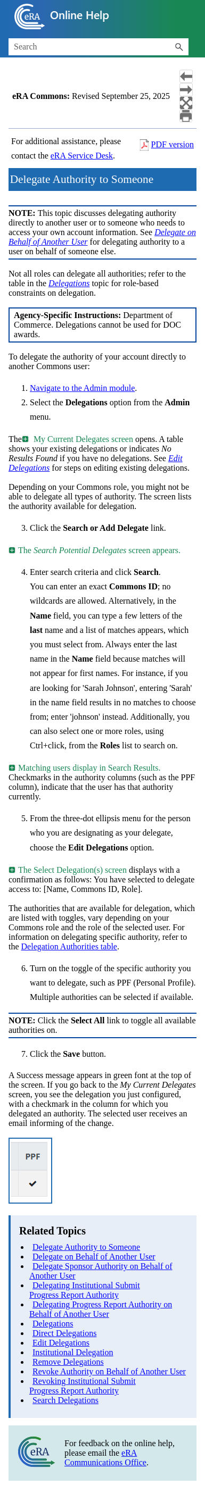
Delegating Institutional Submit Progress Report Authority (84, 1290)
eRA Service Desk (82, 155)
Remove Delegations (68, 1361)
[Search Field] (98, 46)
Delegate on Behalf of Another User (93, 1256)
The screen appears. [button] (95, 550)
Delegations (52, 1323)
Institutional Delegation (72, 1352)
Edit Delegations (60, 1342)
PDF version (172, 144)
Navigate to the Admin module (82, 388)
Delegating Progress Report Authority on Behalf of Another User (100, 1309)
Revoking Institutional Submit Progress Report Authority (82, 1385)
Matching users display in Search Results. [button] (85, 767)
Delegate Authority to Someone (86, 1246)
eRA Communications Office (105, 1457)
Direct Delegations (64, 1333)
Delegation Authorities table (69, 946)
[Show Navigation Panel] (190, 16)
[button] (178, 46)
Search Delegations (65, 1400)
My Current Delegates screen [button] (78, 439)
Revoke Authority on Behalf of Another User (109, 1371)
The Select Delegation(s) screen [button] (68, 869)
